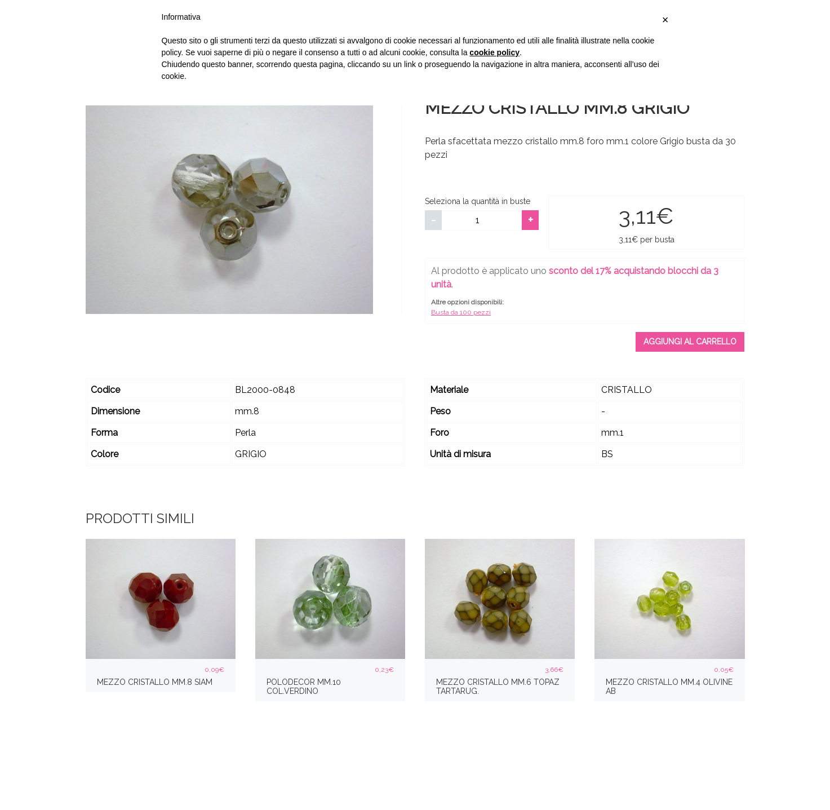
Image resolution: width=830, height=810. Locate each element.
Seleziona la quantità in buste (477, 201)
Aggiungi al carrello (689, 341)
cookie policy (494, 52)
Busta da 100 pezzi (461, 312)
